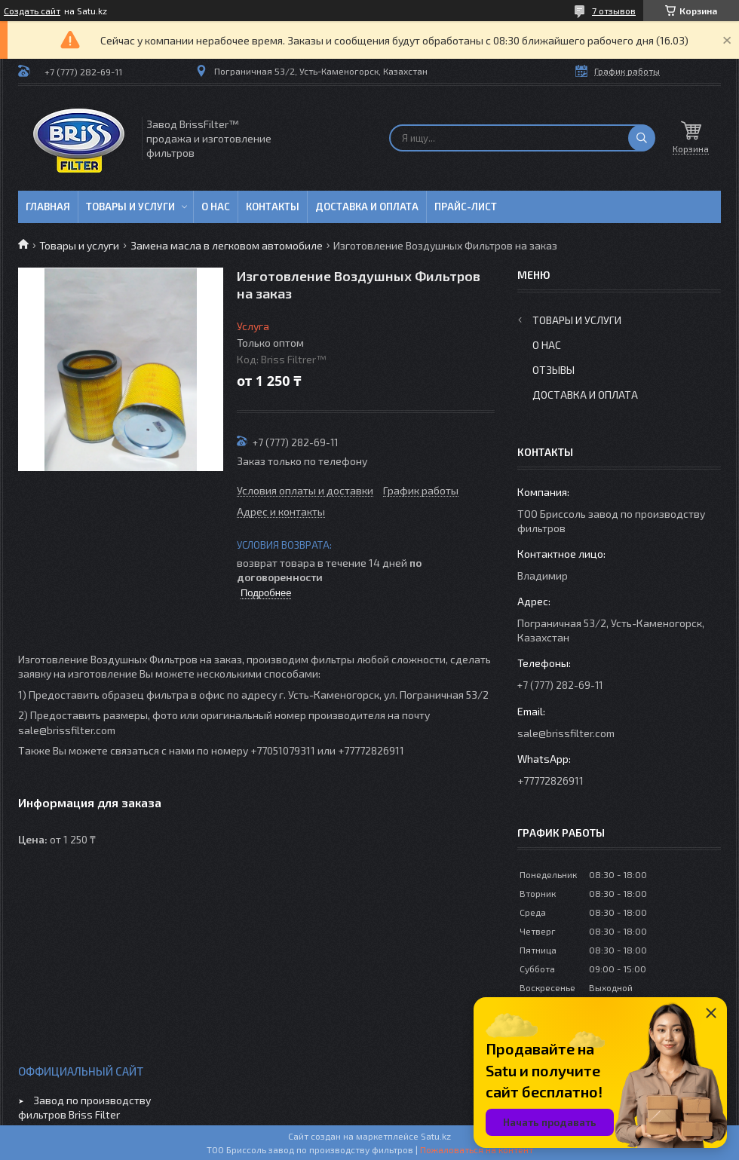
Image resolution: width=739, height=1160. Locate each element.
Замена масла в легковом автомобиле (226, 245)
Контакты (272, 206)
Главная (48, 206)
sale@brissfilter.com (566, 733)
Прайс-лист (465, 206)
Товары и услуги (130, 206)
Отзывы (553, 369)
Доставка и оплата (367, 206)
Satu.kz (436, 1136)
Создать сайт (32, 10)
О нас (215, 206)
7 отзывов (614, 10)
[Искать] (641, 138)
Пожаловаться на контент (476, 1149)
